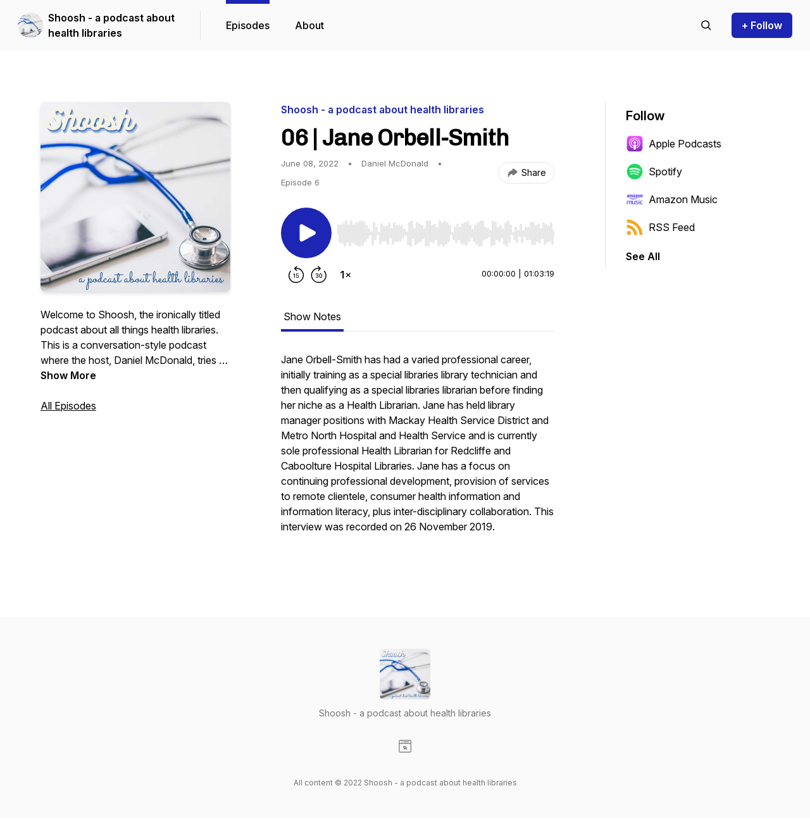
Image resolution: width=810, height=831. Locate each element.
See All (643, 256)
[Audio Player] (445, 229)
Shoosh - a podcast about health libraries (111, 25)
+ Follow (762, 25)
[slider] (445, 233)
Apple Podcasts (673, 144)
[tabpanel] (417, 449)
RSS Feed (660, 227)
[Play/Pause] (306, 233)
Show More (68, 375)
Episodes (248, 25)
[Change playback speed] (345, 275)
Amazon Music (672, 199)
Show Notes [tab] (312, 316)
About (309, 25)
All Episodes (68, 405)
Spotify (654, 171)
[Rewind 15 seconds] (296, 275)
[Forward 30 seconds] (319, 275)
